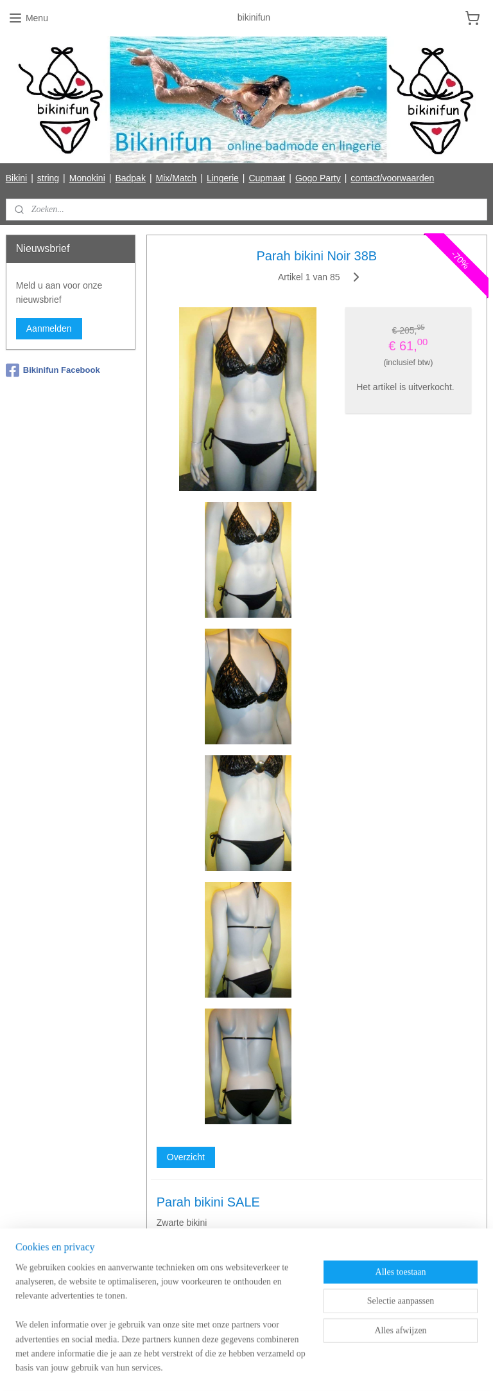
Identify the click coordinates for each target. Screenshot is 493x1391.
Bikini (16, 178)
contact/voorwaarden (392, 178)
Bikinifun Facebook (53, 370)
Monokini (87, 178)
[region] (161, 1326)
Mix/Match (176, 178)
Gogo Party (318, 178)
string (48, 178)
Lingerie (223, 178)
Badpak (130, 178)
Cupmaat (266, 178)
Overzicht (186, 1157)
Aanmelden (49, 328)
